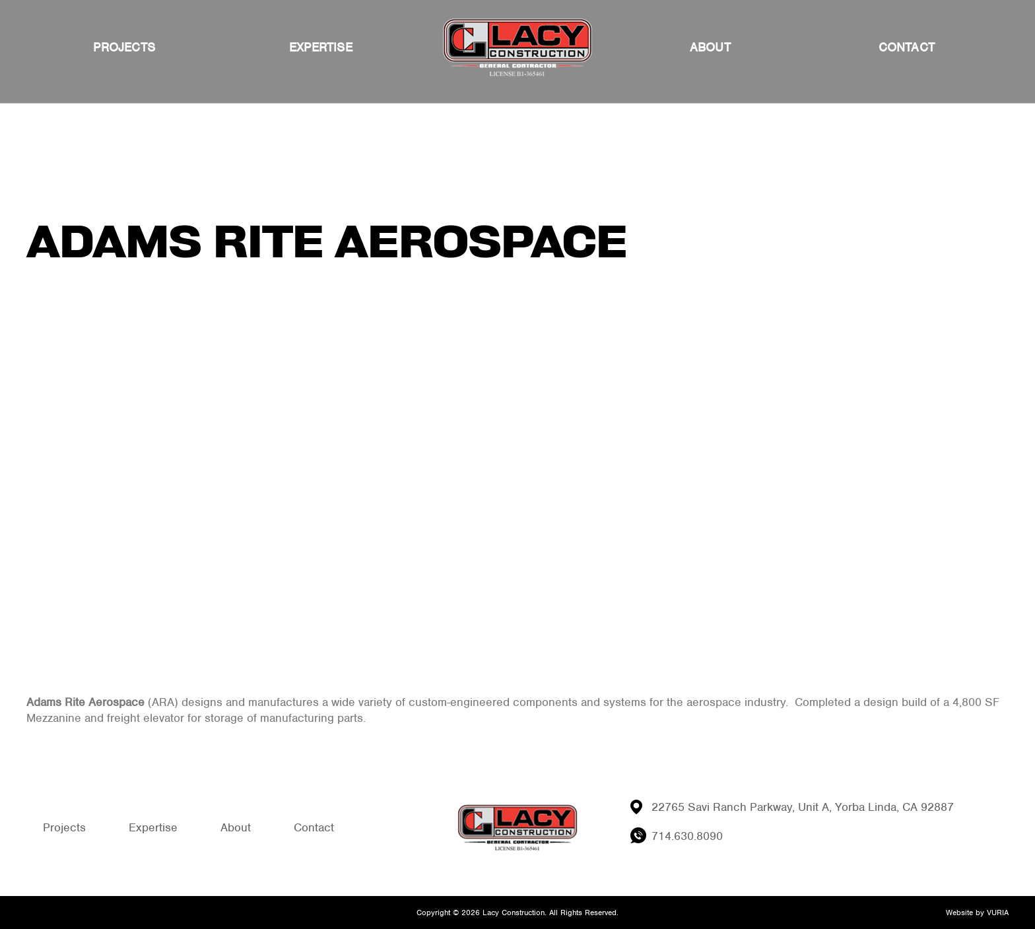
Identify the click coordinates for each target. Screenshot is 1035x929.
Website (959, 912)
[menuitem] (124, 47)
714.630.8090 (687, 836)
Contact (907, 47)
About (710, 47)
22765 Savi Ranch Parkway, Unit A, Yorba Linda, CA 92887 (802, 807)
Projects (124, 47)
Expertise (320, 47)
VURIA (998, 912)
